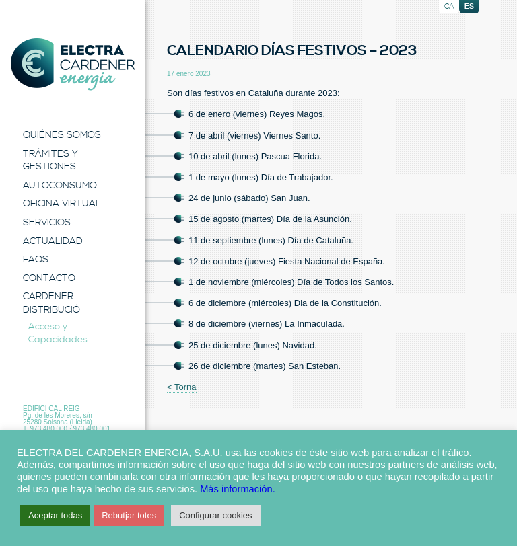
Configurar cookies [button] (215, 515)
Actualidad (53, 241)
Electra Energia (72, 64)
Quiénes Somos (62, 135)
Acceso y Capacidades (58, 333)
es (469, 6)
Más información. (237, 488)
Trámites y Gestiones (50, 160)
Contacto (49, 278)
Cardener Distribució (51, 303)
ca (449, 6)
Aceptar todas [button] (55, 515)
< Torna (182, 387)
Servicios (47, 223)
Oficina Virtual (62, 204)
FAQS (35, 260)
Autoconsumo (60, 186)
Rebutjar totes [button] (129, 515)
